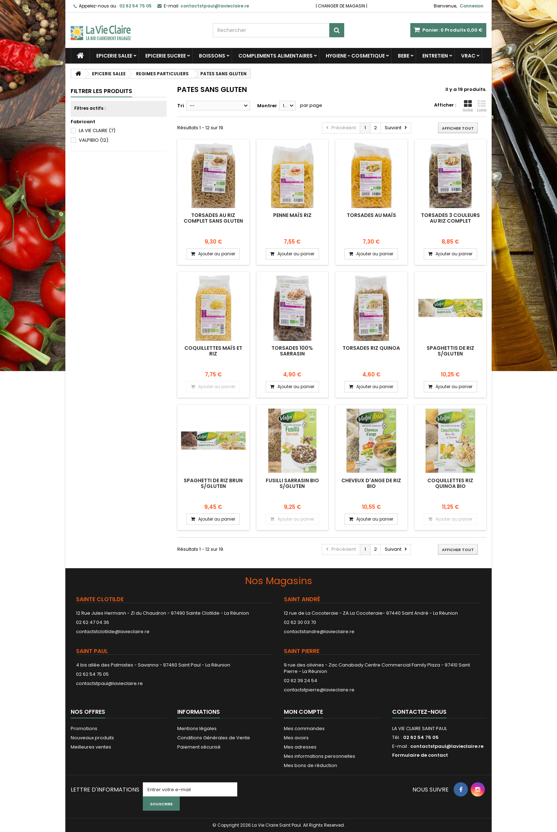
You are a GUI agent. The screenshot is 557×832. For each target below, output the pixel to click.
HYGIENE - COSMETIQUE (355, 55)
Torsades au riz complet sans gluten (213, 218)
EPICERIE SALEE (114, 55)
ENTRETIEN (435, 55)
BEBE (403, 55)
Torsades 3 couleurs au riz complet (450, 218)
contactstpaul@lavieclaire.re (109, 683)
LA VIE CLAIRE (97, 130)
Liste (481, 106)
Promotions (84, 728)
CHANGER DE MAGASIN (341, 6)
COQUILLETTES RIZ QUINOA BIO (450, 483)
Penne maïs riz (292, 215)
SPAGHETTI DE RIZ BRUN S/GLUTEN (213, 483)
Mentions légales (197, 728)
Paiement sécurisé (199, 747)
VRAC (468, 55)
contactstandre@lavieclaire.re (319, 631)
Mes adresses (300, 747)
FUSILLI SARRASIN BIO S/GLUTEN (292, 483)
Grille (468, 106)
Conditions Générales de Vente (213, 737)
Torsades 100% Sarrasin (292, 350)
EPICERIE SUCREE (165, 55)
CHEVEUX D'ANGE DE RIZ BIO (371, 483)
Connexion (471, 6)
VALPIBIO (93, 140)
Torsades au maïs (371, 215)
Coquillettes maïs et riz (213, 350)
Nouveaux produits (92, 737)
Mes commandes (304, 728)
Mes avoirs (296, 737)
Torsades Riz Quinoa (371, 348)
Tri (180, 105)
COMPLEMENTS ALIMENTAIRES (275, 55)
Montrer (267, 105)
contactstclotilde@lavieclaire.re (113, 631)
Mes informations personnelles (319, 756)
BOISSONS (212, 55)
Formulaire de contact (420, 755)
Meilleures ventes (91, 747)
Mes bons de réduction (310, 765)
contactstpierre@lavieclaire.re (319, 689)
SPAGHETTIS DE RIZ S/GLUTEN (450, 350)
